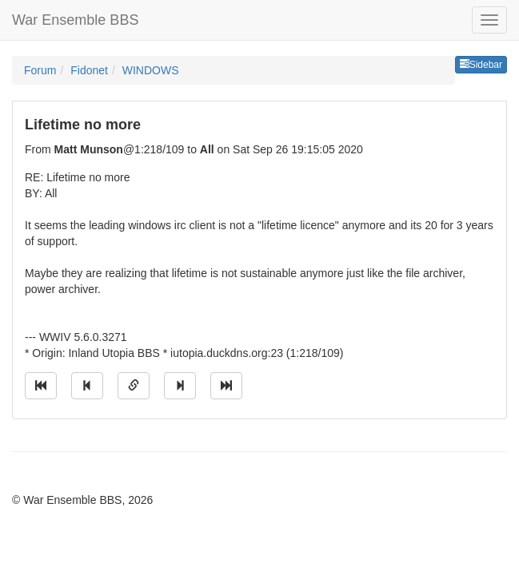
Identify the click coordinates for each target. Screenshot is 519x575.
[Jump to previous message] (87, 385)
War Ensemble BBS (75, 20)
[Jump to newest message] (226, 385)
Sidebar (481, 64)
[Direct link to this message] (134, 385)
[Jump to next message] (180, 385)
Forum (40, 70)
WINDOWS (150, 70)
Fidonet (89, 70)
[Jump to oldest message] (41, 385)
